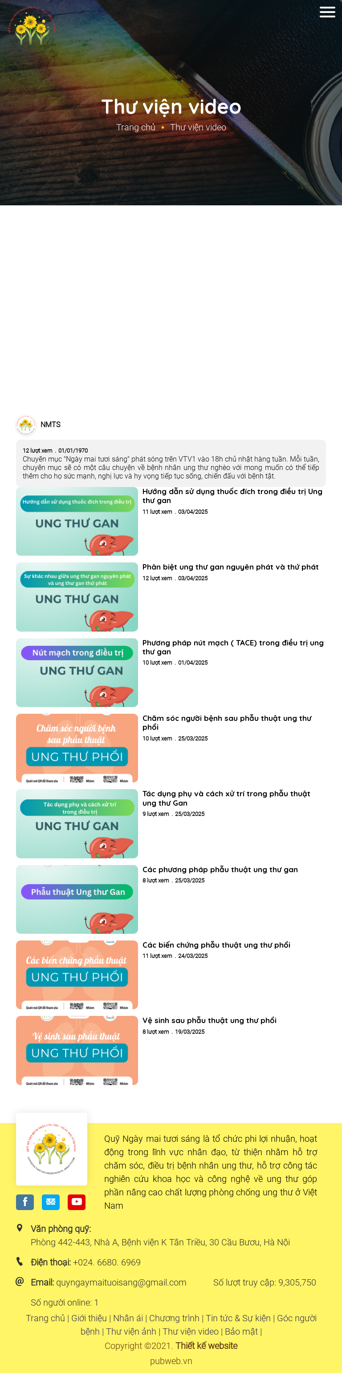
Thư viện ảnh (131, 1331)
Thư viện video (191, 1331)
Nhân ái (128, 1318)
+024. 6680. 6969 (107, 1262)
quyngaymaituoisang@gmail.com (121, 1282)
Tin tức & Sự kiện (238, 1318)
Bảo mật (241, 1331)
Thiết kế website (206, 1345)
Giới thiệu (89, 1318)
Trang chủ (135, 127)
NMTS (50, 424)
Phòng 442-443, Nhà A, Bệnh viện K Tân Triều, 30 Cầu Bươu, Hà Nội (160, 1242)
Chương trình (174, 1318)
